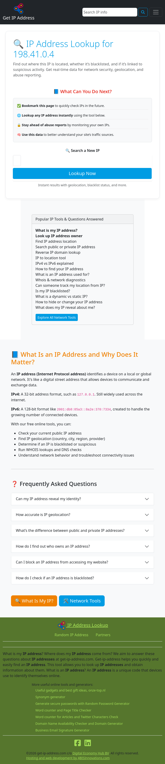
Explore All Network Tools (57, 317)
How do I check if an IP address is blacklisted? (55, 577)
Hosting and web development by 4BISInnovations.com (68, 758)
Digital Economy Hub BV (91, 753)
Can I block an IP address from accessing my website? (62, 562)
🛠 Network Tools (82, 601)
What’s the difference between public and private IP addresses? (70, 530)
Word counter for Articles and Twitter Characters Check (76, 717)
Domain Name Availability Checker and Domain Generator (79, 723)
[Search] (109, 12)
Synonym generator (50, 697)
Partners (103, 634)
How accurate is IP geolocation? (43, 514)
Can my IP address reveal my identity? (48, 498)
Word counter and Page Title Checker (63, 710)
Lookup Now (82, 173)
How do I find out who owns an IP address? (53, 546)
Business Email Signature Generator (62, 730)
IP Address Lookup (82, 625)
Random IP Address (71, 634)
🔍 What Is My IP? (34, 601)
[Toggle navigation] (155, 12)
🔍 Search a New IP (82, 150)
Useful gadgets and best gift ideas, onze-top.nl (70, 690)
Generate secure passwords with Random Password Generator (82, 703)
